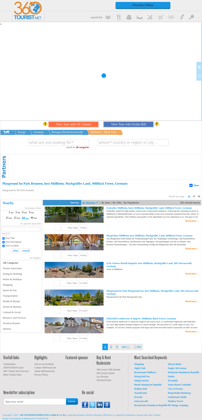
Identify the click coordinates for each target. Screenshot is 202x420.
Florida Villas (142, 5)
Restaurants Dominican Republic (151, 405)
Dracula (138, 397)
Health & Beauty (11, 301)
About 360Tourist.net (44, 371)
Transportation (10, 295)
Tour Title (10, 238)
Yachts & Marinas (12, 306)
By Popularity (131, 202)
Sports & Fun (10, 290)
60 (25, 218)
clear (15, 250)
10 (189, 196)
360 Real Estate (103, 380)
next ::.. (126, 346)
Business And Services (14, 317)
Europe (22, 132)
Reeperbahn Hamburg (179, 393)
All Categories (10, 262)
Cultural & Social (12, 312)
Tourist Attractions (12, 268)
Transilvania (140, 393)
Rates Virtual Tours (12, 374)
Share (194, 185)
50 (199, 196)
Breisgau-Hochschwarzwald (67, 132)
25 (194, 196)
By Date (105, 202)
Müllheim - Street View (103, 132)
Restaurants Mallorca (145, 372)
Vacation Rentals (11, 323)
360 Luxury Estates (105, 373)
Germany (38, 132)
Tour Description (13, 242)
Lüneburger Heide (177, 397)
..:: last (137, 346)
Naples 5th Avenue (177, 368)
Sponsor (7, 328)
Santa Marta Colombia (179, 384)
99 (34, 217)
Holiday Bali (140, 388)
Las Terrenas (102, 376)
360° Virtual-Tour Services (16, 371)
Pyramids (173, 380)
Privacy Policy (41, 374)
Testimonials (9, 364)
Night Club (139, 368)
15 (9, 217)
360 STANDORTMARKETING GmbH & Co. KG (43, 415)
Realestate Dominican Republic (184, 372)
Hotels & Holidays (12, 279)
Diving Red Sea (142, 376)
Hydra (171, 376)
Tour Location (12, 245)
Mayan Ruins (175, 364)
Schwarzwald (141, 401)
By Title (117, 202)
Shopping (8, 284)
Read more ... (192, 221)
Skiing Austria (141, 380)
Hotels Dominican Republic (148, 384)
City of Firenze (175, 388)
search (25, 250)
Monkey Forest (175, 401)
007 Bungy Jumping (178, 405)
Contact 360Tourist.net (45, 367)
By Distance (88, 202)
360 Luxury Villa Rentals (108, 369)
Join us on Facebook (44, 364)
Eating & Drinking (12, 273)
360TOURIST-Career (13, 367)
